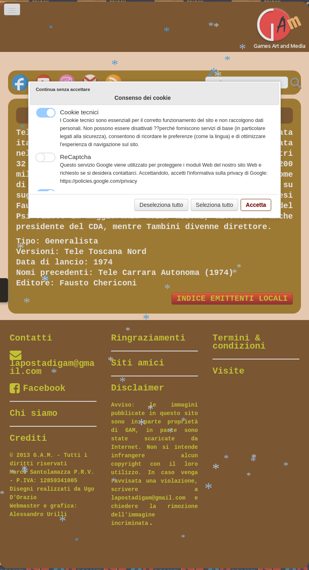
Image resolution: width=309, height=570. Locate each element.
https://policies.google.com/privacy (98, 181)
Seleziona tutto (214, 205)
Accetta (256, 205)
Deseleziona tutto (161, 205)
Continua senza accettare (63, 89)
